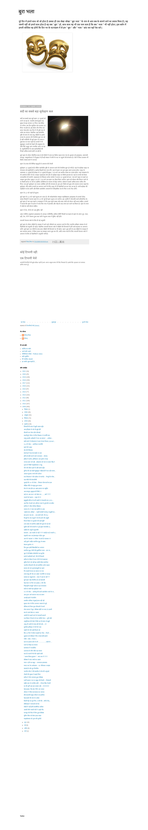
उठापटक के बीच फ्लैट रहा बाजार (33, 651)
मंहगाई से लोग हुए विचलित (31, 668)
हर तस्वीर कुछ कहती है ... (29, 361)
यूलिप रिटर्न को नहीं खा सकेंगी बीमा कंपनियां (36, 562)
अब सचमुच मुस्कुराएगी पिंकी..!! (32, 491)
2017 (24, 383)
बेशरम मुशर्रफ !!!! (28, 544)
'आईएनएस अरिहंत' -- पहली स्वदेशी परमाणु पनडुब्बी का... (40, 512)
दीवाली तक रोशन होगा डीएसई (32, 432)
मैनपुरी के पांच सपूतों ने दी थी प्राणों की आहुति (36, 518)
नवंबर (26, 412)
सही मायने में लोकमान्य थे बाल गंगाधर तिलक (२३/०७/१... (39, 441)
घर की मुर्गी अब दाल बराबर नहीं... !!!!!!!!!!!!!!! (36, 686)
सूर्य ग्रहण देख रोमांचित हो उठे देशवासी (34, 580)
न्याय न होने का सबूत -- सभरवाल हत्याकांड (35, 662)
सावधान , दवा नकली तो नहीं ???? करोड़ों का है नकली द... (40, 533)
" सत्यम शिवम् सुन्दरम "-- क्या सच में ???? (36, 656)
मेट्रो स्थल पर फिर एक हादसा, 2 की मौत (35, 583)
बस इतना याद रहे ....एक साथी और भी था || (36, 515)
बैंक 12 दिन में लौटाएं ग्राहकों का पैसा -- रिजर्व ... (37, 633)
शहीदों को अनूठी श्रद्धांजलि (31, 530)
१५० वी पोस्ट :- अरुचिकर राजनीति (33, 444)
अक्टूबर (26, 415)
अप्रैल (26, 728)
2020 (24, 374)
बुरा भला (26, 11)
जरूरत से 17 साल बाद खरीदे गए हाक (34, 509)
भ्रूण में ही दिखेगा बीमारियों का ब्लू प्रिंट (34, 553)
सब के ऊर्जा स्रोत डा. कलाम (31, 612)
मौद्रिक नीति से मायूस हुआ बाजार (33, 485)
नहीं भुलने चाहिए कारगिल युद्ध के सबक (34, 541)
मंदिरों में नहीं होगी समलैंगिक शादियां (33, 707)
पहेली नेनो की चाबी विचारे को (32, 630)
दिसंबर (26, 409)
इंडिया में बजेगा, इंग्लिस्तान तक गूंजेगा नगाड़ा (36, 459)
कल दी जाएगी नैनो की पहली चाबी (33, 654)
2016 (24, 386)
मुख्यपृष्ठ (54, 322)
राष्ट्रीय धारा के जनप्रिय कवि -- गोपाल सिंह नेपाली (37, 683)
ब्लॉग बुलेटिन (25, 356)
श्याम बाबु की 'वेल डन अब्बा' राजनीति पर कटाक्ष (37, 574)
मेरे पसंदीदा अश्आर (27, 359)
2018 (24, 380)
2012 (24, 398)
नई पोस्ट (23, 322)
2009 (24, 406)
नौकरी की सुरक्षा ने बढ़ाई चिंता (32, 674)
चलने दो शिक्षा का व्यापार (31, 645)
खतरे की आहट (28, 447)
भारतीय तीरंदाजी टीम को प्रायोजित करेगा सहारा (37, 565)
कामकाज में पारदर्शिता (30, 648)
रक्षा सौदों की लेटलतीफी (30, 480)
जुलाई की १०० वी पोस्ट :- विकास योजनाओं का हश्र (38, 482)
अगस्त (26, 421)
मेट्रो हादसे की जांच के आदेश (31, 698)
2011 (24, 401)
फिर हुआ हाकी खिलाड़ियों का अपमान (34, 547)
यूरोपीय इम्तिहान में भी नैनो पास (32, 627)
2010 (24, 404)
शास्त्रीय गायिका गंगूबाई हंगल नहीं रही (34, 600)
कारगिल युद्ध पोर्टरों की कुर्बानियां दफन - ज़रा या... (37, 550)
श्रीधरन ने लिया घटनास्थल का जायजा (34, 692)
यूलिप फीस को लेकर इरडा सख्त (32, 715)
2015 (24, 389)
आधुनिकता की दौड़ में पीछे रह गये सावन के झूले (37, 621)
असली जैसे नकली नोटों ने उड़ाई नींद (33, 710)
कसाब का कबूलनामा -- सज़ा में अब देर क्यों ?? (37, 577)
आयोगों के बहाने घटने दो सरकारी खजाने (35, 615)
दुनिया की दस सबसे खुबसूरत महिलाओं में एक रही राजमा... (40, 471)
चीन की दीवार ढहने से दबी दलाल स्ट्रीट (34, 468)
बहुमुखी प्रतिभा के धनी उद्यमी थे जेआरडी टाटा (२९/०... (38, 500)
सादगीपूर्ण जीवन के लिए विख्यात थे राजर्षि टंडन (37, 435)
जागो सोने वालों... (27, 351)
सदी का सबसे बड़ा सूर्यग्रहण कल (32, 589)
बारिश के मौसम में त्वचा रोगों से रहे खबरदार (36, 559)
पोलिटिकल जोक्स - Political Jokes (32, 354)
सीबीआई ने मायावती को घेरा (31, 704)
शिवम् (26, 338)
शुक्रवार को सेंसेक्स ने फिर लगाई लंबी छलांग (36, 636)
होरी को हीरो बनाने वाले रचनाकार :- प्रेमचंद (35, 456)
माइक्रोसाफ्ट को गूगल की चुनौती (32, 719)
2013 (24, 395)
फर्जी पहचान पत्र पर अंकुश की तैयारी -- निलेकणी (37, 680)
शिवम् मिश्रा (27, 335)
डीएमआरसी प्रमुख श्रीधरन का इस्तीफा (34, 695)
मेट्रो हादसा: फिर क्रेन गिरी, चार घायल (34, 689)
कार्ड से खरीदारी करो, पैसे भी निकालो (34, 556)
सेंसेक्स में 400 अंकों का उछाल (32, 659)
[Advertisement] (54, 754)
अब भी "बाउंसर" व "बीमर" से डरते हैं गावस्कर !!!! (37, 539)
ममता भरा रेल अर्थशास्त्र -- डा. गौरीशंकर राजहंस (37, 665)
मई (25, 725)
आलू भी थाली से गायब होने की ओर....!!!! (35, 624)
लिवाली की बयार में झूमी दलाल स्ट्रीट (34, 426)
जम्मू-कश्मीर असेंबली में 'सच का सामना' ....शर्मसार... (38, 438)
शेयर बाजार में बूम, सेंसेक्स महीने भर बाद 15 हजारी (38, 609)
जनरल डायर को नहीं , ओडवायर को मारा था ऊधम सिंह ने (39, 462)
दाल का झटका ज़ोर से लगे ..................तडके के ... (38, 642)
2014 (24, 392)
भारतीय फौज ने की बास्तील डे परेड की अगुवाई (36, 671)
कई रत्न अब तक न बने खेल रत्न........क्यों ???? (37, 494)
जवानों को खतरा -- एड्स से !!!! (32, 497)
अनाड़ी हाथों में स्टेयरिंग (30, 598)
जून (25, 722)
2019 (24, 377)
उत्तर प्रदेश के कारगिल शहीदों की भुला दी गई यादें (37, 524)
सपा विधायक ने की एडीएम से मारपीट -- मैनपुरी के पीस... (39, 477)
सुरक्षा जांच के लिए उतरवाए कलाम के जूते (35, 603)
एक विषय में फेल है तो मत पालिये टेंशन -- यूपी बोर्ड (38, 618)
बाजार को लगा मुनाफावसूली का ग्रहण (34, 568)
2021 (24, 371)
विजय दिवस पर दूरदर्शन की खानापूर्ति (34, 521)
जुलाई (26, 424)
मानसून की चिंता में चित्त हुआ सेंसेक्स (34, 713)
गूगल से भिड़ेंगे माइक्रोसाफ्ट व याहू (33, 465)
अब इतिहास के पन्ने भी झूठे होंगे (32, 429)
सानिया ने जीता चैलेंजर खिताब (32, 506)
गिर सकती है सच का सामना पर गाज (34, 571)
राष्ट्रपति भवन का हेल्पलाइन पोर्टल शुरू (34, 536)
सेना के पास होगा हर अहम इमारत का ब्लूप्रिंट (36, 488)
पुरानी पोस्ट (85, 322)
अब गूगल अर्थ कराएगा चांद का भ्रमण (34, 595)
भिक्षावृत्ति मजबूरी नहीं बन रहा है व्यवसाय (35, 586)
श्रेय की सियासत (28, 450)
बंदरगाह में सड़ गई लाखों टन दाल (33, 453)
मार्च (25, 731)
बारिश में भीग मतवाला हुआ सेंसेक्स (33, 677)
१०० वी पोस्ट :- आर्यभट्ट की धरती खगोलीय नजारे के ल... (39, 592)
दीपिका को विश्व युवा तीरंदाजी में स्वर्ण (34, 606)
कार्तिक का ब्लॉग (26, 349)
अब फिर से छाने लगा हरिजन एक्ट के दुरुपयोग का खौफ (39, 503)
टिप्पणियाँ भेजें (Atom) (32, 326)
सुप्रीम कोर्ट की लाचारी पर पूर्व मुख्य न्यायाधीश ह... (37, 527)
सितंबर (26, 418)
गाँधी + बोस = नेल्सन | (30, 639)
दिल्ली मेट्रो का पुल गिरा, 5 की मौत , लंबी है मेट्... (37, 701)
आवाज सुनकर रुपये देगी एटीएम (32, 474)
